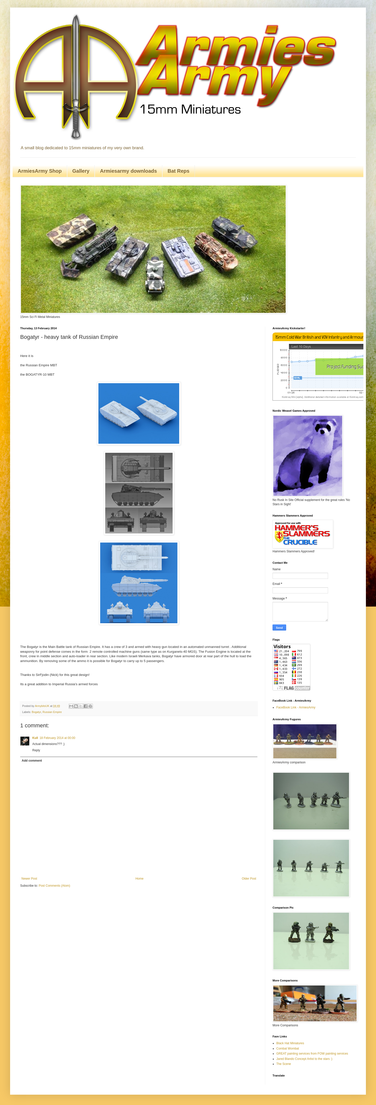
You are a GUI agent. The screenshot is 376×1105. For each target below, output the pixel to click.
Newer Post (29, 878)
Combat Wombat (287, 1048)
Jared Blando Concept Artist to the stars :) (304, 1059)
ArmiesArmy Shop (40, 171)
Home (140, 878)
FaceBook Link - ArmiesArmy (295, 707)
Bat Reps (179, 171)
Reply (36, 750)
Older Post (249, 878)
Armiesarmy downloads (128, 171)
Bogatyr (36, 711)
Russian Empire (52, 711)
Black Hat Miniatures (290, 1043)
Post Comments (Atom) (54, 885)
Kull (35, 738)
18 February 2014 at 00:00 (57, 738)
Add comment (32, 760)
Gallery (81, 171)
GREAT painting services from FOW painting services (312, 1053)
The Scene (283, 1064)
